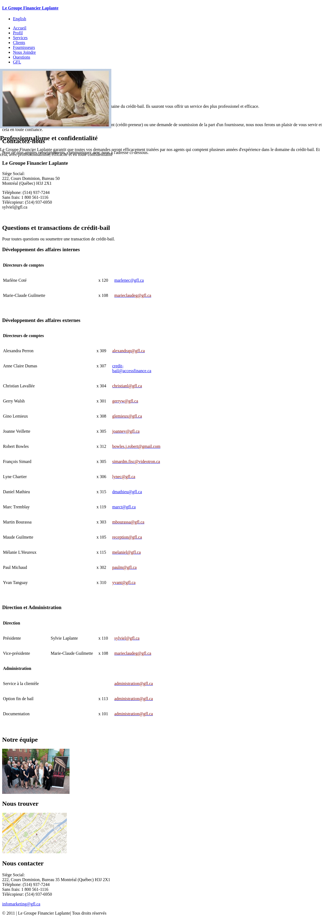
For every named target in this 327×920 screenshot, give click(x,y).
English (19, 18)
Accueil (19, 28)
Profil (18, 33)
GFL (17, 62)
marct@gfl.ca (124, 507)
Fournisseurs (24, 47)
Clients (19, 42)
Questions (21, 57)
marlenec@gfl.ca (129, 280)
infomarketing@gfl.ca (21, 904)
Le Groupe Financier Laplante (30, 8)
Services (20, 37)
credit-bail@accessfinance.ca (131, 368)
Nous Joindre (24, 52)
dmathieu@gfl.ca (127, 491)
